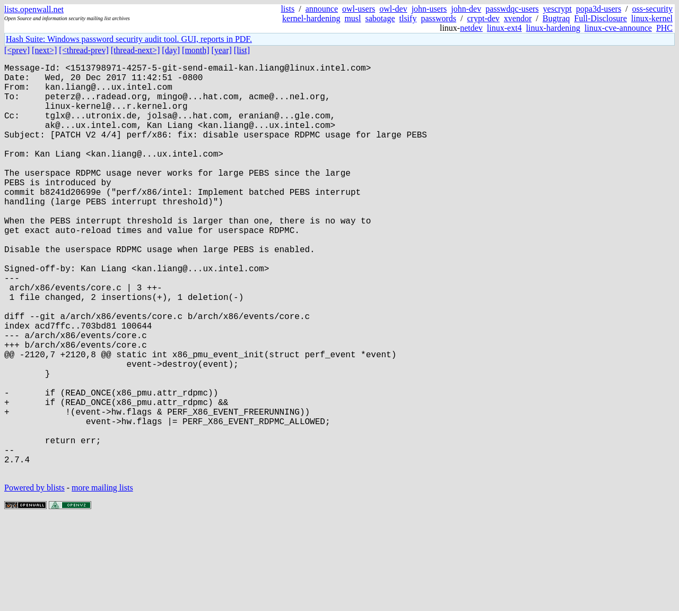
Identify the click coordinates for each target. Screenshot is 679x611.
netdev (471, 27)
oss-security (652, 8)
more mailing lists (102, 578)
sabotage (380, 18)
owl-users (358, 8)
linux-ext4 (504, 27)
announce (322, 8)
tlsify (407, 18)
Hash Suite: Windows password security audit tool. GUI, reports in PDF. (129, 39)
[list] (242, 50)
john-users (429, 8)
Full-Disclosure (600, 18)
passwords (438, 18)
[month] (196, 50)
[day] (171, 50)
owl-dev (393, 8)
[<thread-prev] (83, 50)
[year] (222, 50)
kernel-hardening (311, 18)
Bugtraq (556, 18)
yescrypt (557, 8)
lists (287, 8)
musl (352, 18)
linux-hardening (553, 27)
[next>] (44, 50)
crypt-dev (483, 18)
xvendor (518, 18)
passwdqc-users (511, 8)
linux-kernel (652, 18)
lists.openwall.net (34, 9)
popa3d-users (598, 8)
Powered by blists (34, 578)
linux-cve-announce (618, 27)
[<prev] (17, 50)
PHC (664, 27)
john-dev (466, 8)
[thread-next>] (135, 50)
